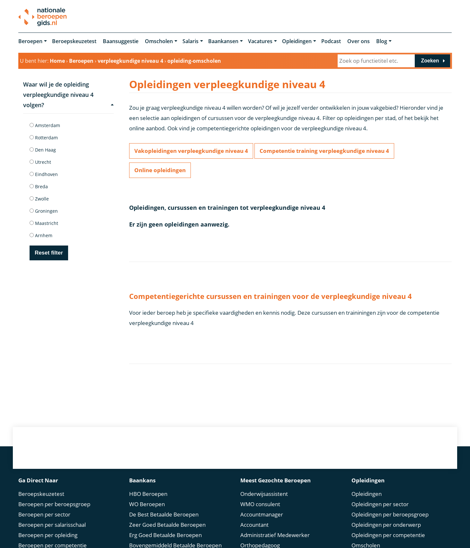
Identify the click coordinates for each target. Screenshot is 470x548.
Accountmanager (261, 513)
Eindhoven (44, 174)
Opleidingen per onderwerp (386, 524)
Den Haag (43, 150)
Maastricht (44, 223)
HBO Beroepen (148, 493)
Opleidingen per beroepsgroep (390, 513)
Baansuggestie (120, 41)
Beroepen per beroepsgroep (54, 503)
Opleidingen (297, 41)
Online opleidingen (160, 170)
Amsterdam (45, 125)
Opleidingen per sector (380, 503)
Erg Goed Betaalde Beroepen (165, 534)
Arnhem (41, 235)
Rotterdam (44, 138)
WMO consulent (260, 503)
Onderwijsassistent (264, 493)
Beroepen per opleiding (47, 534)
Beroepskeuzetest (74, 41)
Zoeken (430, 60)
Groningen (44, 211)
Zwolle (39, 199)
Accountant (254, 524)
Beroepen (30, 41)
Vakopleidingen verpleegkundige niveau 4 (191, 150)
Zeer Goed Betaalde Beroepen (167, 524)
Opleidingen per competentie (388, 534)
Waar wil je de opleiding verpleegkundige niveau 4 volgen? (68, 94)
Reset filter (49, 253)
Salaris (190, 41)
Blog (381, 41)
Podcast (331, 41)
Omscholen (159, 41)
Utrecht (40, 162)
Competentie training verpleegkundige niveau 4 (324, 150)
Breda (39, 186)
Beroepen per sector (44, 513)
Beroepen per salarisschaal (52, 524)
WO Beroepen (147, 503)
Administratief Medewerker (275, 534)
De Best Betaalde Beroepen (164, 513)
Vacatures (260, 41)
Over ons (358, 41)
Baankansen (223, 41)
